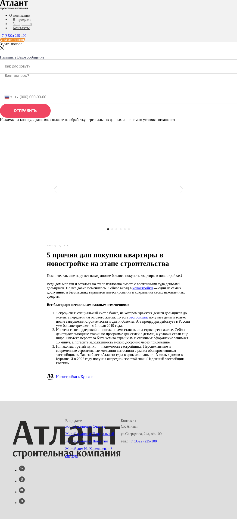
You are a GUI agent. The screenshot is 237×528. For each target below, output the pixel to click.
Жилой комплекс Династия (86, 450)
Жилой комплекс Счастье (85, 435)
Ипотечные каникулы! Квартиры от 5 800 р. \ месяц (65, 58)
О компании (20, 15)
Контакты (21, 28)
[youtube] (22, 501)
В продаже (22, 20)
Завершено (22, 24)
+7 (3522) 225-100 (13, 35)
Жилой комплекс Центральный (89, 443)
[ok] (22, 490)
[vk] (22, 479)
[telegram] (22, 512)
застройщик (139, 325)
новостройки (142, 296)
